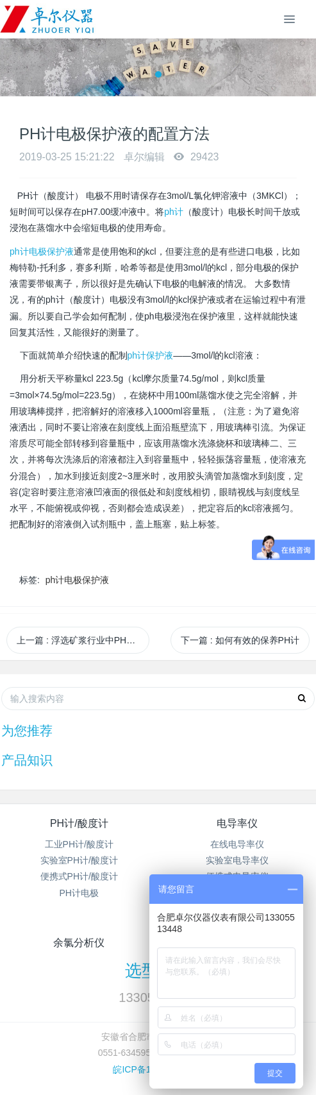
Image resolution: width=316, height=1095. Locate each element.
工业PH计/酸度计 (79, 844)
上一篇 (83, 640)
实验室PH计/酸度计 (79, 860)
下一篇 (240, 640)
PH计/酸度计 (79, 823)
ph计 (173, 212)
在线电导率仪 (237, 844)
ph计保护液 (151, 355)
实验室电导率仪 (237, 860)
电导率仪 (237, 823)
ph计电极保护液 (42, 251)
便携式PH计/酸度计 (79, 876)
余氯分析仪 (78, 942)
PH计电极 (79, 893)
